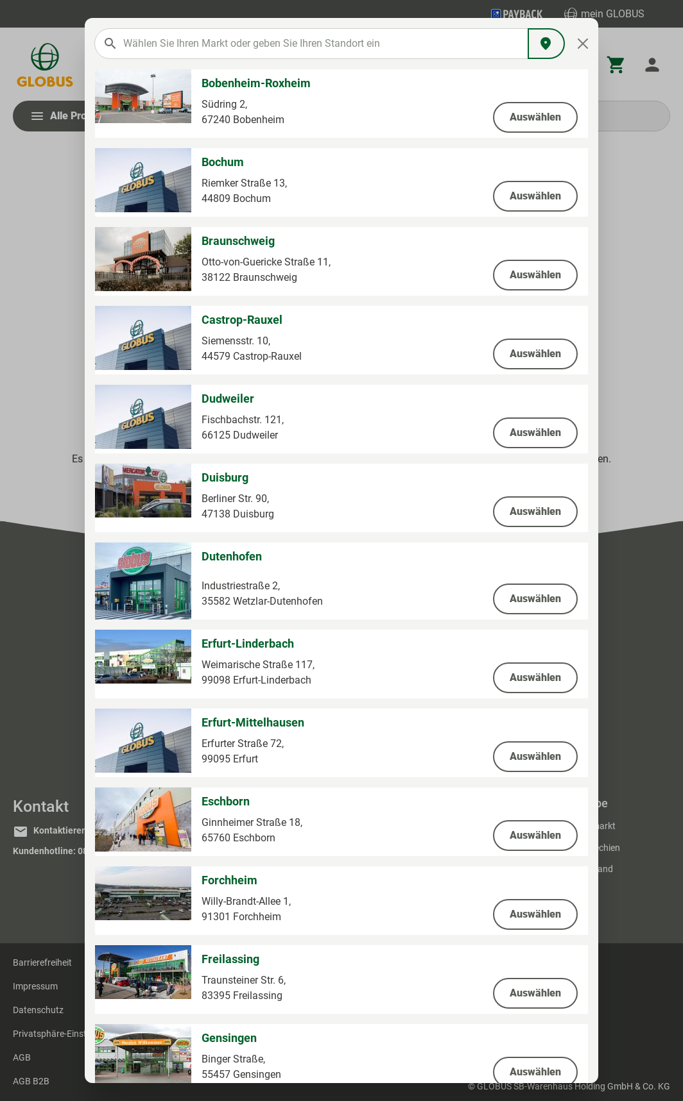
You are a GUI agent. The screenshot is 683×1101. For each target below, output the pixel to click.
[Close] (583, 43)
